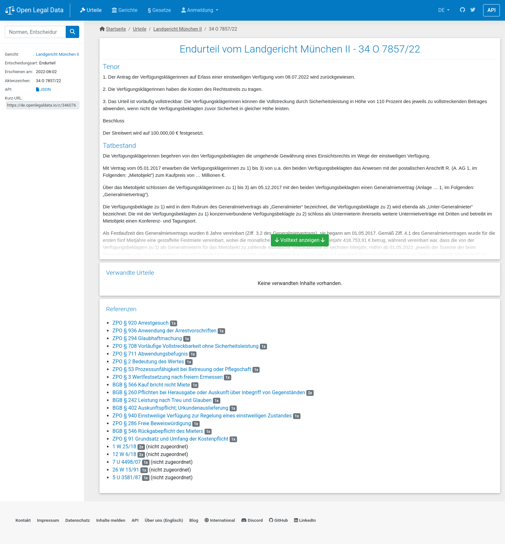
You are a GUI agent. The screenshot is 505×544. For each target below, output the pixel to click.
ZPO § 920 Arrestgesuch (140, 323)
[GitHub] (462, 10)
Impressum (48, 520)
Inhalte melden (110, 520)
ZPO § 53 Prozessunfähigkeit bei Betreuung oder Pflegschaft (181, 369)
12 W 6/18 (124, 454)
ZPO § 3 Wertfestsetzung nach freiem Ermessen (167, 377)
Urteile (90, 10)
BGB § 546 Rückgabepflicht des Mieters (157, 431)
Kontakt (23, 520)
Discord (252, 520)
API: (8, 89)
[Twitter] (473, 10)
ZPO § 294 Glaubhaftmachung (147, 338)
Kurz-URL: (14, 98)
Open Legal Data (34, 10)
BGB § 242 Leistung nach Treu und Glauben (162, 400)
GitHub (278, 520)
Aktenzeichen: (18, 80)
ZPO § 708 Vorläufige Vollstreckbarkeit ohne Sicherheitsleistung (185, 346)
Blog (193, 520)
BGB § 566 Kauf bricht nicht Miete (151, 385)
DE (442, 10)
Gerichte (125, 10)
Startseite (116, 29)
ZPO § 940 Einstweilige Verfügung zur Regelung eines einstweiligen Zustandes (202, 416)
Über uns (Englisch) (164, 520)
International (220, 520)
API (491, 10)
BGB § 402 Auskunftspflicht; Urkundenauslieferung (170, 408)
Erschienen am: (19, 71)
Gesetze (159, 10)
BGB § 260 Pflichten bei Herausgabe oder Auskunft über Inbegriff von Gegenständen (208, 392)
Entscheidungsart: (21, 63)
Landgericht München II (57, 54)
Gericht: (12, 54)
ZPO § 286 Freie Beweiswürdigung (151, 423)
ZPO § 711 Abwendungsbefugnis (150, 354)
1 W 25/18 (124, 447)
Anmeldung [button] (197, 10)
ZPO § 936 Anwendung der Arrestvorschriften (164, 331)
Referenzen (121, 309)
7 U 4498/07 (126, 462)
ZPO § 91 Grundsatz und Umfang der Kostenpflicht (170, 439)
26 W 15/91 (125, 470)
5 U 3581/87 (126, 477)
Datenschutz (77, 520)
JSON (43, 89)
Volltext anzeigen (300, 240)
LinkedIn (305, 520)
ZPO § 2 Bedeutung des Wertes (148, 361)
